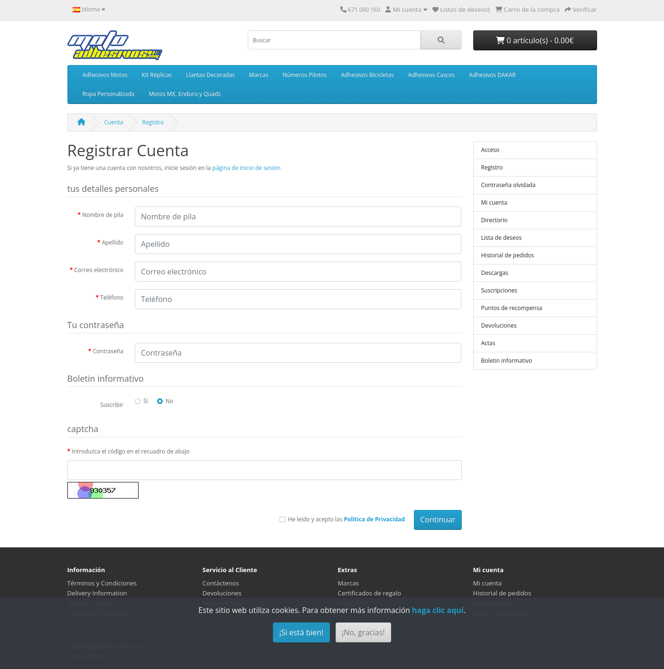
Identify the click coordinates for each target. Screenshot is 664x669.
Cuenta (113, 122)
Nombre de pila (102, 215)
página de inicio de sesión (246, 168)
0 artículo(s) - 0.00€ (534, 40)
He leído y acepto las (346, 519)
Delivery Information (97, 593)
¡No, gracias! (363, 632)
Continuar (437, 519)
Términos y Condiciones (102, 583)
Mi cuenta (494, 202)
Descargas (494, 273)
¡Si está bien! (301, 632)
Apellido (112, 242)
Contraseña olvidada (508, 185)
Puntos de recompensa (511, 308)
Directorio (494, 220)
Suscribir (111, 405)
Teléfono (111, 297)
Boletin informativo (506, 361)
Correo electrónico (98, 270)
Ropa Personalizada (109, 94)
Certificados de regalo (370, 593)
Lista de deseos (501, 238)
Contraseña (108, 351)
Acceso (490, 150)
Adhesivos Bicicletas (367, 75)
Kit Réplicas (157, 75)
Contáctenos (221, 583)
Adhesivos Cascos (431, 75)
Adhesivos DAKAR (492, 75)
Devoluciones (499, 325)
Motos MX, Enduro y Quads (185, 94)
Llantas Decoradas (210, 75)
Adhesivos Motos (105, 75)
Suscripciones (499, 290)
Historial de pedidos (507, 255)
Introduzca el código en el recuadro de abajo (130, 451)
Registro (153, 122)
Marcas (259, 75)
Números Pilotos (304, 75)
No (169, 401)
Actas (488, 343)
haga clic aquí (438, 610)
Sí (145, 401)
